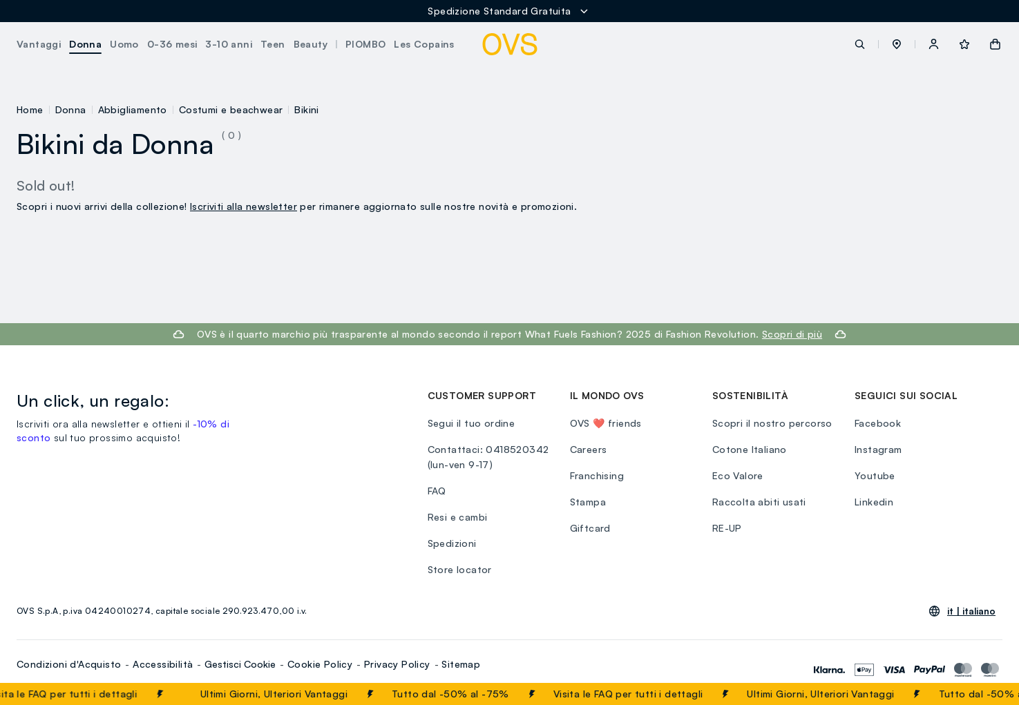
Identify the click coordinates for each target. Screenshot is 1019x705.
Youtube (875, 475)
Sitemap (460, 664)
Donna (70, 109)
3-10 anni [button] (228, 44)
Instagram (878, 449)
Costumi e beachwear (231, 109)
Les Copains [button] (424, 44)
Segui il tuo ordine (471, 423)
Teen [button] (272, 44)
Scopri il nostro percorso (772, 423)
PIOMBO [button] (365, 44)
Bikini (306, 109)
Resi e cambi (458, 517)
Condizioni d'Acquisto (69, 664)
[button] (897, 44)
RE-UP (727, 528)
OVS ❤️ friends (606, 423)
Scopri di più (792, 334)
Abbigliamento (132, 109)
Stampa (588, 502)
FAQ (437, 490)
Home (30, 109)
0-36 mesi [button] (172, 44)
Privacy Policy (397, 664)
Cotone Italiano (749, 449)
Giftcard (590, 528)
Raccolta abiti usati (759, 502)
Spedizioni (452, 543)
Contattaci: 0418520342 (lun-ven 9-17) (488, 456)
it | (971, 611)
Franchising (597, 475)
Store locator (460, 569)
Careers (588, 449)
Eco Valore (737, 475)
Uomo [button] (124, 44)
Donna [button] (85, 44)
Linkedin (874, 502)
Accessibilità (163, 664)
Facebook (878, 423)
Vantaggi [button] (39, 44)
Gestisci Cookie (240, 664)
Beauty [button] (310, 44)
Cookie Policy (319, 664)
